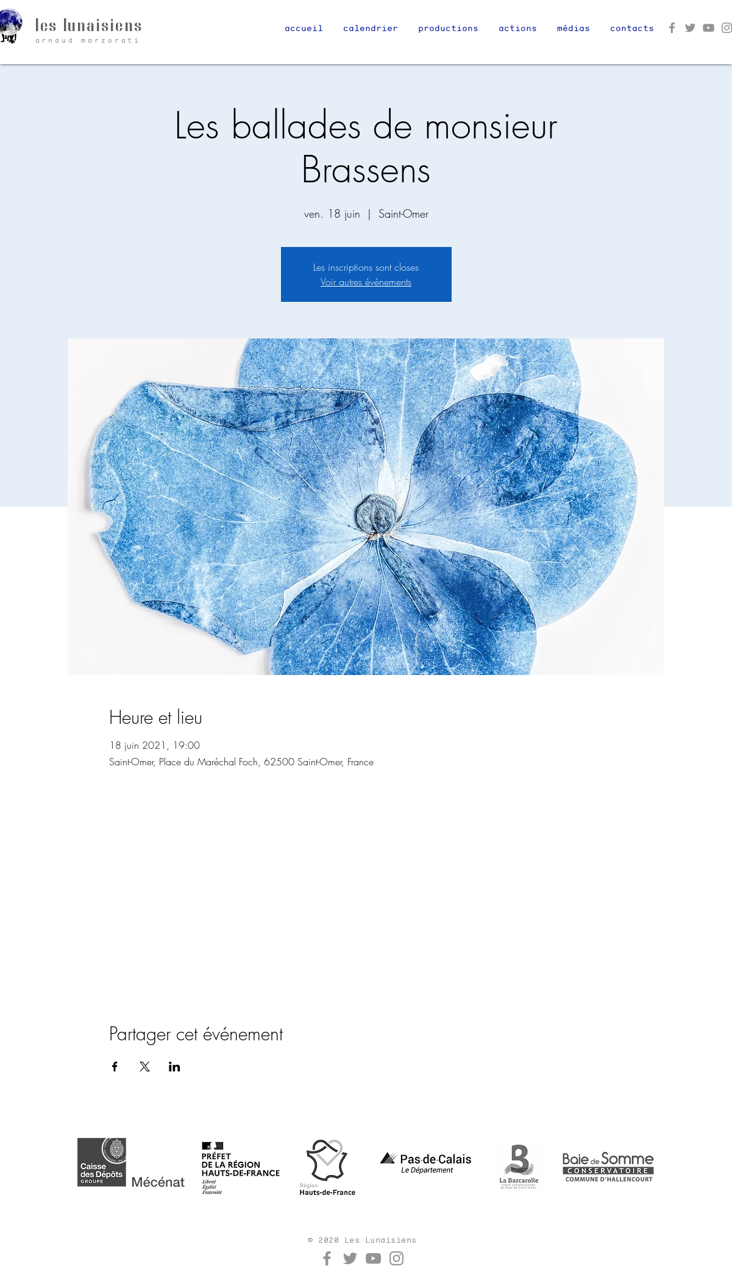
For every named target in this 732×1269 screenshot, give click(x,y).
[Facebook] (672, 28)
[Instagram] (396, 1258)
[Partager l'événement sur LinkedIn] (174, 1066)
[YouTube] (709, 28)
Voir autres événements (366, 281)
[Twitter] (690, 28)
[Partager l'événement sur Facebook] (115, 1066)
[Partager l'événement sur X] (145, 1066)
